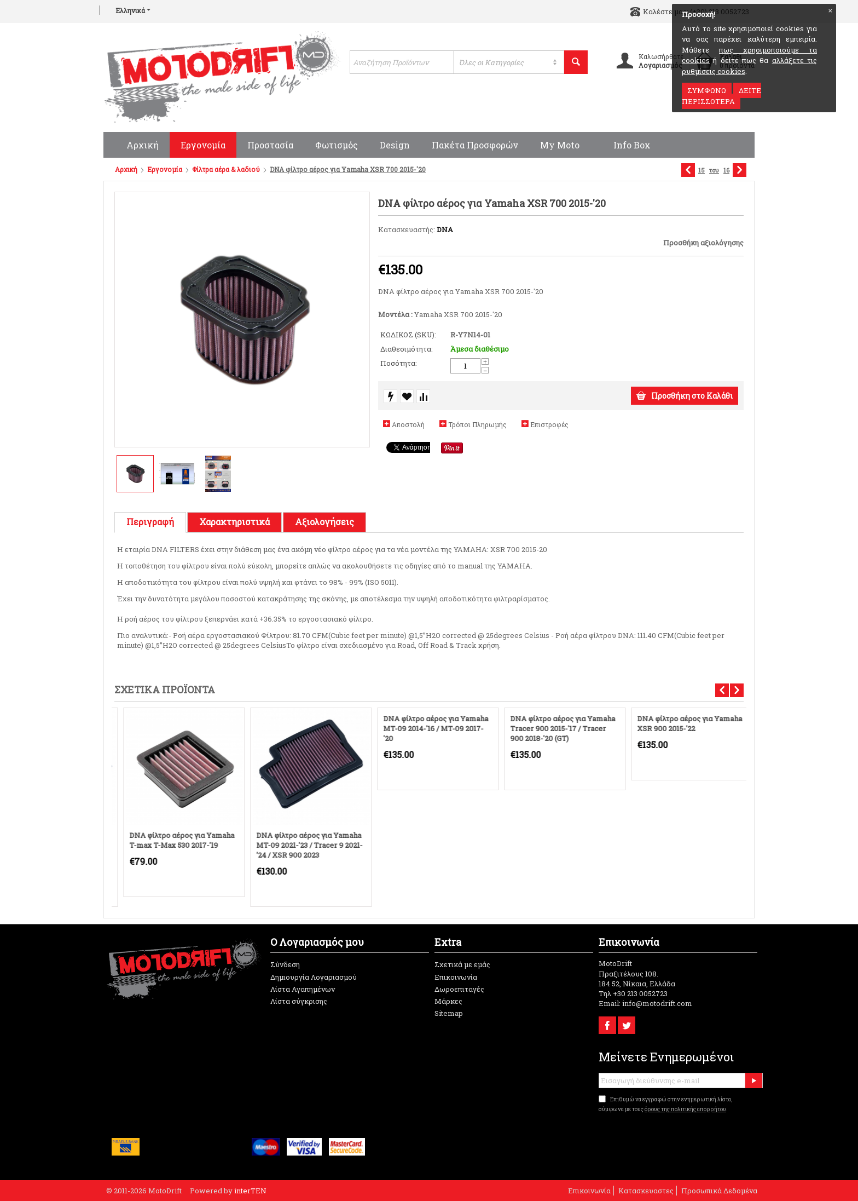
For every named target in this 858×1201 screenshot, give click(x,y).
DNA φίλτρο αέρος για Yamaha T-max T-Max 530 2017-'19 (172, 840)
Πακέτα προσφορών (475, 145)
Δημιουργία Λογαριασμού (313, 977)
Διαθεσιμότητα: (406, 349)
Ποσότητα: (398, 363)
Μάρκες (448, 1001)
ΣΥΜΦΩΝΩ (706, 90)
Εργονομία (203, 145)
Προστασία (270, 145)
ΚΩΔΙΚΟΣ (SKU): (408, 335)
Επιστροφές (549, 424)
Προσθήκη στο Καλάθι (684, 395)
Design (395, 145)
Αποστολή (408, 424)
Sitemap (448, 1013)
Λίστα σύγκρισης (298, 1001)
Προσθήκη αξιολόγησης (703, 243)
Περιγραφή (150, 521)
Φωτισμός (336, 145)
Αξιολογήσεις (324, 521)
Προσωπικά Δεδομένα (719, 1191)
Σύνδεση (285, 964)
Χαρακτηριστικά (234, 521)
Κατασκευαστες (646, 1191)
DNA (445, 229)
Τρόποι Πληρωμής (477, 424)
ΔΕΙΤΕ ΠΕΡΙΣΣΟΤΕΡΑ (721, 95)
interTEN (250, 1191)
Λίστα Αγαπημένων (302, 989)
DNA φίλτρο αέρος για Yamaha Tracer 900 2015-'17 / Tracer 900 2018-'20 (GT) (553, 728)
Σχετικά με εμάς (462, 964)
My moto (559, 145)
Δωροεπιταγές (459, 989)
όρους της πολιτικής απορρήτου (685, 1109)
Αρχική (136, 145)
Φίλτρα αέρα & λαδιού (226, 169)
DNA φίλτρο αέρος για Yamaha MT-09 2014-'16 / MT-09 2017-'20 (426, 728)
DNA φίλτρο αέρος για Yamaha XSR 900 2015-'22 (680, 723)
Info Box (626, 145)
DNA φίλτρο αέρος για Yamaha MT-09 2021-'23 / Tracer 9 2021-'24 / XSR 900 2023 (300, 845)
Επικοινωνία (455, 977)
